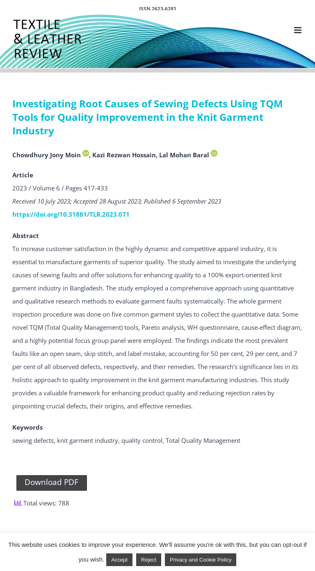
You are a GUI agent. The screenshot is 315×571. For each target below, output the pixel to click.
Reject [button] (148, 560)
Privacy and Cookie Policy (200, 560)
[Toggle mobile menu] (298, 30)
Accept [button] (119, 560)
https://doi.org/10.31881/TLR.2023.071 (71, 214)
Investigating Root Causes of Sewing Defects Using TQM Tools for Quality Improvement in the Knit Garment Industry (147, 117)
